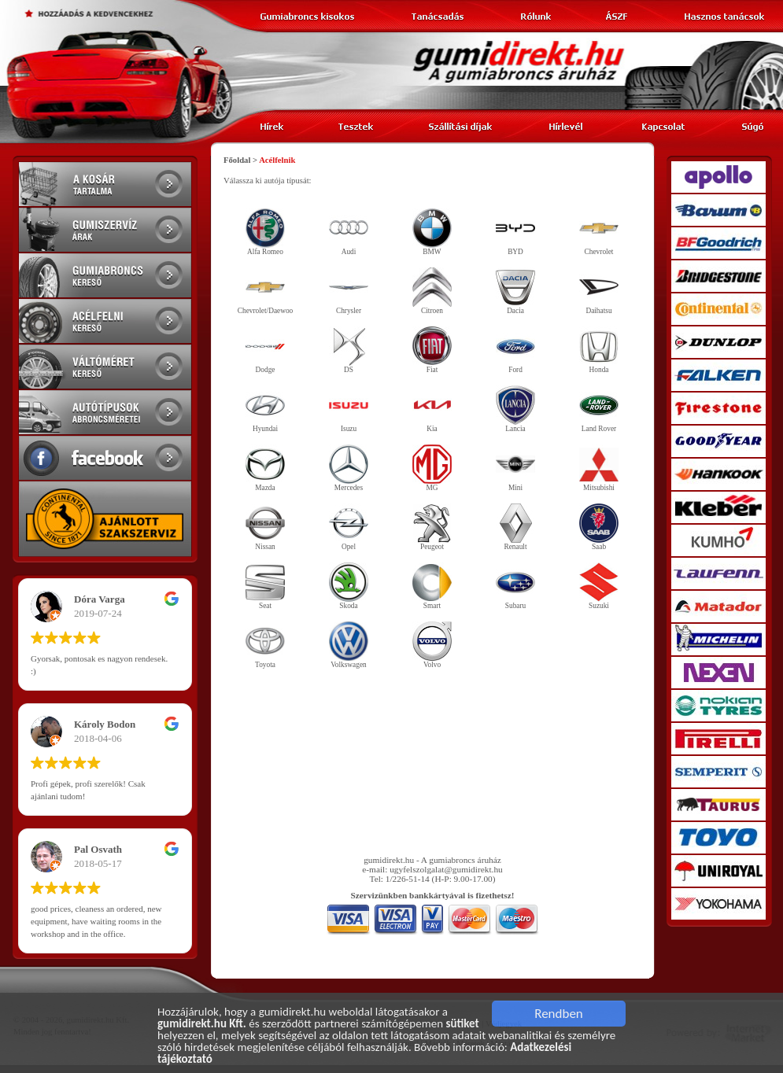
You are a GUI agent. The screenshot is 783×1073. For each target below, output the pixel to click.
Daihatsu (599, 291)
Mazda (265, 468)
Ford (515, 350)
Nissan (265, 527)
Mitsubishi (599, 468)
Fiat (432, 350)
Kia (432, 409)
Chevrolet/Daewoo (265, 291)
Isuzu (348, 409)
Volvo (432, 645)
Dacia (515, 291)
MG (432, 468)
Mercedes (348, 468)
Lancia (515, 409)
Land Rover (599, 409)
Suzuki (599, 586)
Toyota (265, 645)
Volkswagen (348, 645)
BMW (432, 232)
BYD (515, 232)
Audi (348, 232)
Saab (599, 527)
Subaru (515, 586)
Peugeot (432, 527)
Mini (515, 468)
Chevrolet (599, 232)
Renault (515, 527)
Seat (265, 586)
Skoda (348, 586)
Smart (432, 586)
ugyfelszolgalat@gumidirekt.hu (446, 869)
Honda (599, 350)
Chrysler (348, 291)
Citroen (432, 291)
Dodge (265, 350)
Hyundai (265, 409)
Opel (348, 527)
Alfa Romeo (265, 232)
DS (348, 350)
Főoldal (236, 160)
